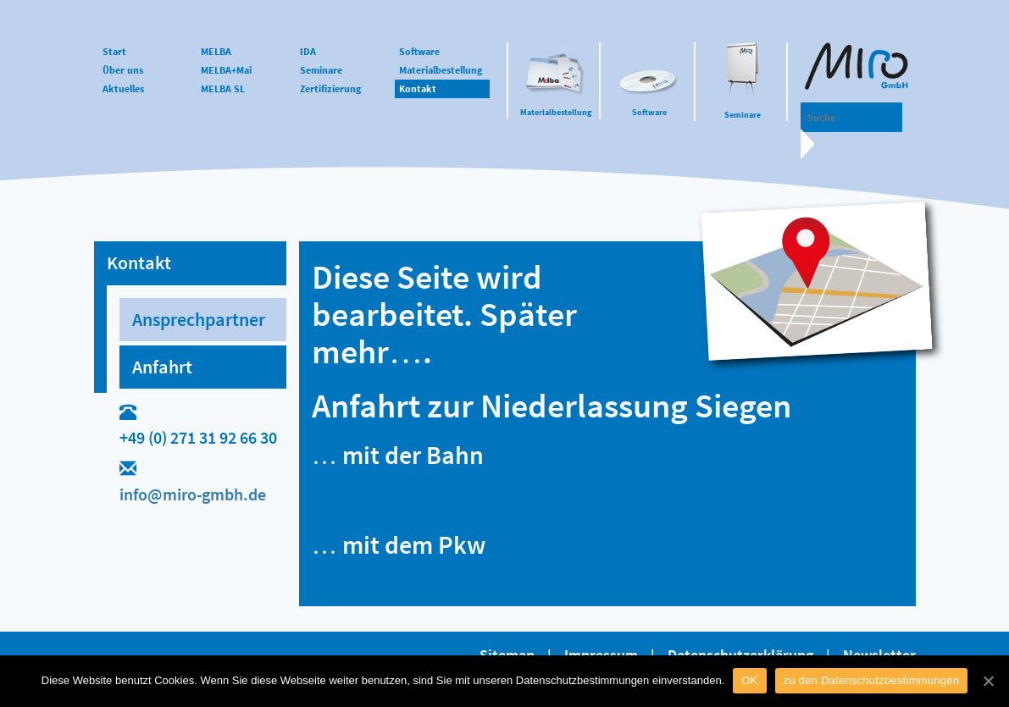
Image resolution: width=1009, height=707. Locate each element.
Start (114, 51)
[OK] (987, 680)
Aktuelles (123, 88)
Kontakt (417, 88)
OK (749, 680)
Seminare (742, 114)
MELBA (216, 51)
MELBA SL (223, 88)
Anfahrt (162, 366)
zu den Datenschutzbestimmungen (872, 680)
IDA (308, 51)
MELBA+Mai (226, 70)
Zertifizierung (330, 88)
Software (649, 112)
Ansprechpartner (198, 319)
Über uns (123, 70)
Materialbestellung (555, 112)
